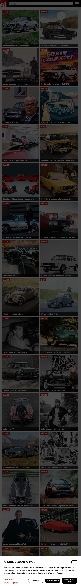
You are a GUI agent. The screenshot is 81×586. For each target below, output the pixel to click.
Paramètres (35, 580)
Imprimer (15, 582)
